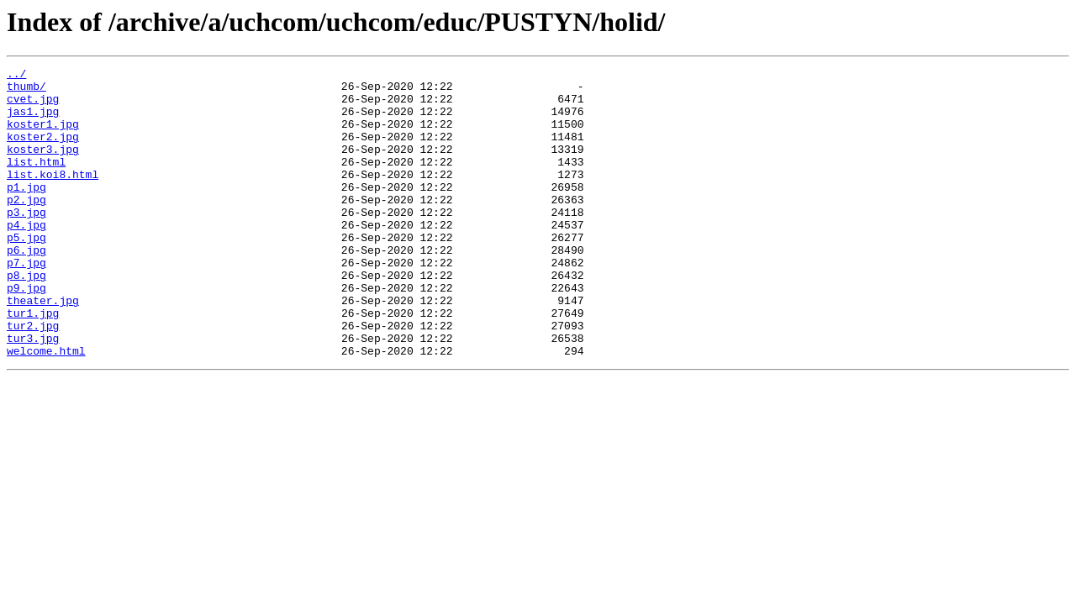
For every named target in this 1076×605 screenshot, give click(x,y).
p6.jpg (26, 287)
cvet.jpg (33, 105)
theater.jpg (43, 347)
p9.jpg (26, 332)
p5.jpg (26, 272)
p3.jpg (26, 242)
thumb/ (26, 90)
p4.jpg (26, 257)
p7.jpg (26, 302)
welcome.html (46, 408)
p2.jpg (26, 226)
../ (16, 75)
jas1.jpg (33, 121)
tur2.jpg (33, 378)
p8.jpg (26, 317)
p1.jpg (26, 211)
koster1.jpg (43, 136)
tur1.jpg (33, 363)
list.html (36, 181)
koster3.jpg (43, 166)
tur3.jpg (33, 393)
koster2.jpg (43, 151)
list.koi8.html (52, 196)
